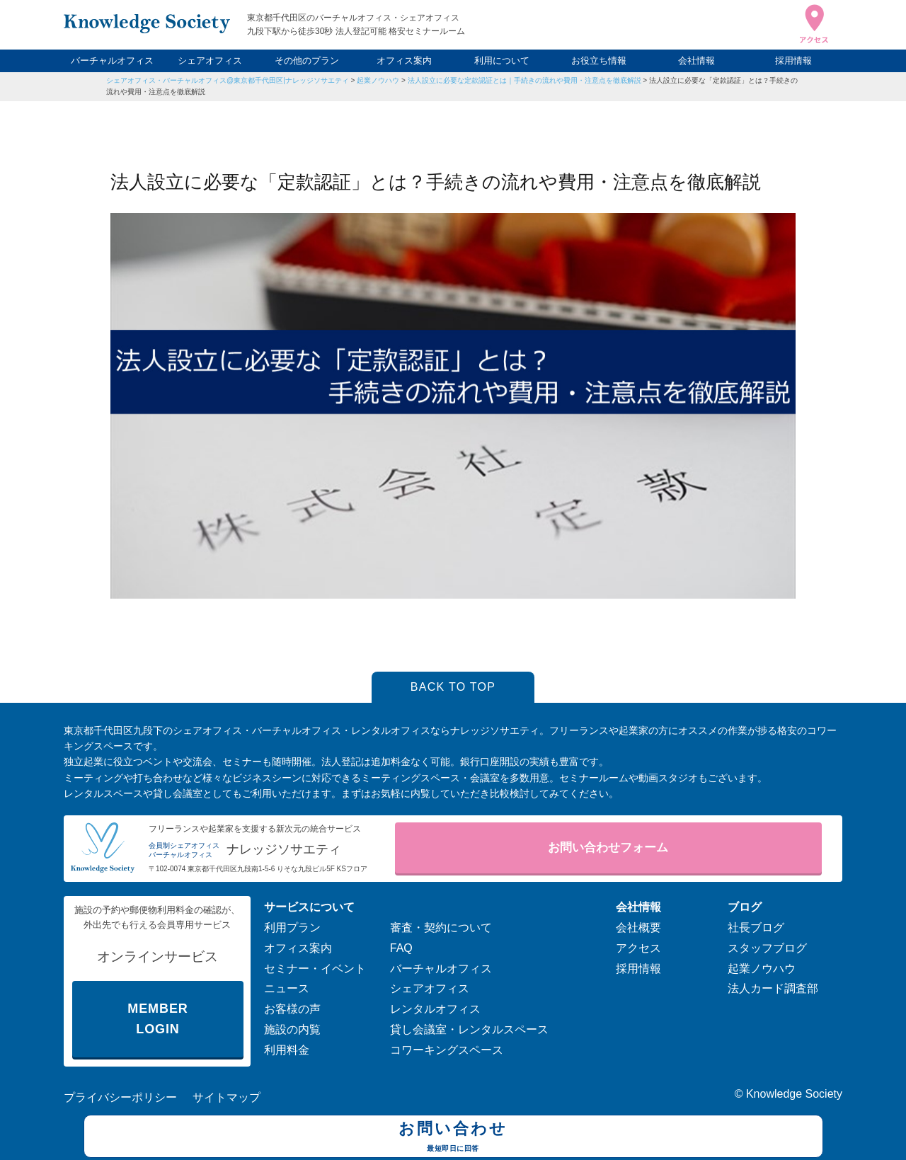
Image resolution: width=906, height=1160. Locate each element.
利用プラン (292, 927)
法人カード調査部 (773, 988)
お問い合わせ (453, 1138)
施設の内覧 (292, 1029)
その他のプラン (307, 60)
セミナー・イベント (315, 969)
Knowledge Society (794, 1094)
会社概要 (638, 927)
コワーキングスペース (446, 1050)
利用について (501, 60)
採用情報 (793, 60)
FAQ (401, 948)
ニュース (286, 988)
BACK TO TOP (453, 687)
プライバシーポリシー (120, 1097)
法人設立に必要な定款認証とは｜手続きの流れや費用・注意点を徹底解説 (524, 80)
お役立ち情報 (598, 60)
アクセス (638, 948)
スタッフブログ (767, 948)
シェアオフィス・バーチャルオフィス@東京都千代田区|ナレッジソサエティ (227, 80)
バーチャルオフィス (112, 60)
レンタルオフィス (435, 1009)
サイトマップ (226, 1097)
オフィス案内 (404, 60)
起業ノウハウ (378, 80)
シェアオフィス (210, 60)
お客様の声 (292, 1009)
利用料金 (286, 1050)
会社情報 (696, 60)
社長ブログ (756, 927)
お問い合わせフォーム (608, 847)
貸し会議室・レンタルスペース (469, 1029)
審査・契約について (441, 927)
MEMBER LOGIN (157, 1018)
